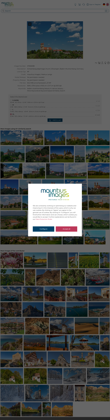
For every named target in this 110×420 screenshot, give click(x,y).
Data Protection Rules (44, 219)
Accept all (66, 229)
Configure (43, 229)
